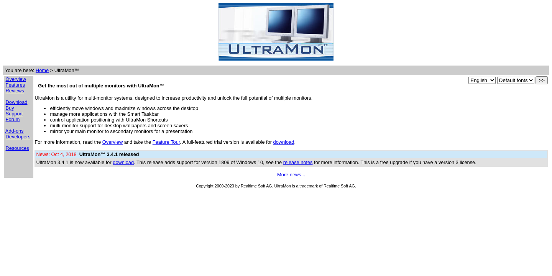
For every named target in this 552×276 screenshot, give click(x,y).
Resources (17, 148)
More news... (291, 174)
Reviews (15, 91)
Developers (18, 137)
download (283, 142)
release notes (298, 162)
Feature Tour (166, 142)
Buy (10, 108)
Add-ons (14, 131)
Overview (16, 79)
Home (42, 70)
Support (14, 114)
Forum (13, 119)
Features (15, 85)
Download (17, 102)
